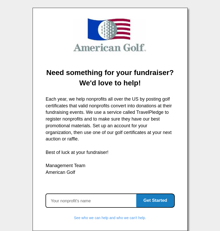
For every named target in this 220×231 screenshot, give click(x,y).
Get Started (155, 200)
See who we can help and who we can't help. (110, 218)
